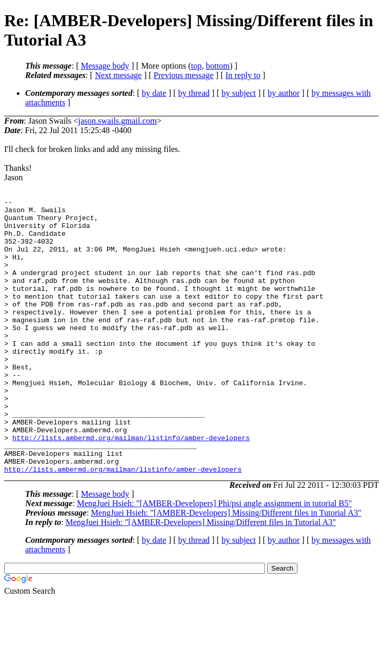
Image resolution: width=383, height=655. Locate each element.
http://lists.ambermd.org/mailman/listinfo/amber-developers (131, 486)
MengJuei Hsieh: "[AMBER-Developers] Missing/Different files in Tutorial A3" (226, 567)
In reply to (243, 75)
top (196, 65)
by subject (238, 93)
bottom (217, 65)
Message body (105, 65)
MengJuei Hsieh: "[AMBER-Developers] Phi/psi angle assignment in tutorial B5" (214, 558)
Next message (118, 75)
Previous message (184, 75)
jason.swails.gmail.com (117, 120)
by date (154, 93)
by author (284, 93)
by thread (194, 93)
